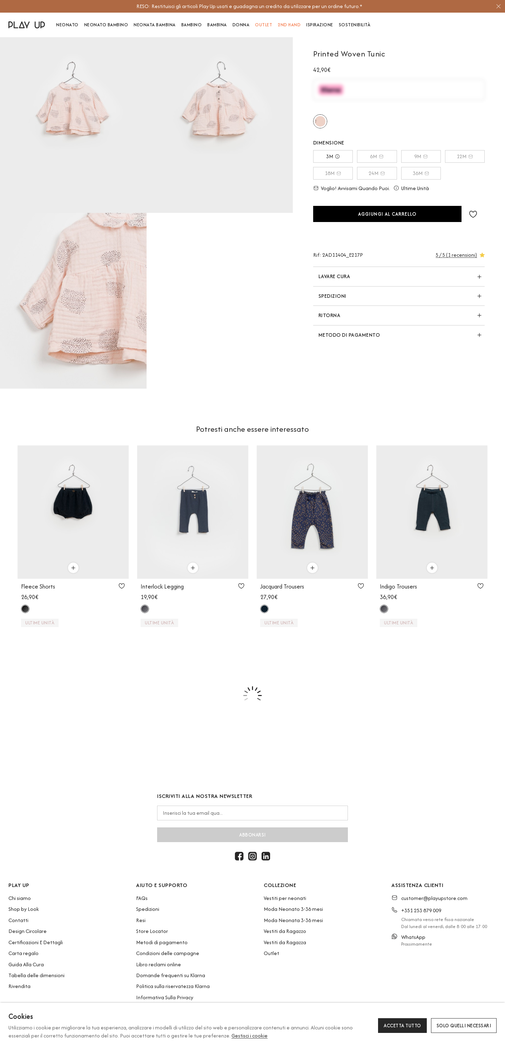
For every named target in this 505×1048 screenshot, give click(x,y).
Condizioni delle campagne (167, 953)
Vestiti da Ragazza (285, 942)
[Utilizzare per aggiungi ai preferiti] (121, 585)
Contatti (18, 920)
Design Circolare (27, 931)
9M (421, 156)
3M (333, 156)
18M (333, 173)
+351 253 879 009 (421, 910)
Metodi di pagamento (162, 942)
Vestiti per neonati (285, 898)
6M (377, 156)
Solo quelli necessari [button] (464, 1025)
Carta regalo (23, 953)
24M (377, 173)
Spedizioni (147, 909)
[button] (473, 214)
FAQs (142, 898)
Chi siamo (19, 898)
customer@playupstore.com (434, 898)
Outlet (271, 953)
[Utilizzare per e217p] (320, 121)
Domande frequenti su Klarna (170, 975)
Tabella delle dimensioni (36, 975)
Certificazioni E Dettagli (35, 942)
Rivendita (19, 986)
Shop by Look (23, 909)
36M (421, 173)
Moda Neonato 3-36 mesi (293, 909)
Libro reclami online (158, 964)
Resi (141, 920)
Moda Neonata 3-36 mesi (293, 920)
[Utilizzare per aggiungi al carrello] (73, 568)
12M (465, 156)
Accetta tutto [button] (402, 1025)
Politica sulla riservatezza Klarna (173, 986)
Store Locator (152, 931)
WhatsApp (413, 937)
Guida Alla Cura (26, 964)
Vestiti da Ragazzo (285, 931)
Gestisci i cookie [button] (249, 1035)
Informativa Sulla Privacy (164, 997)
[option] (249, 6)
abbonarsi (252, 834)
